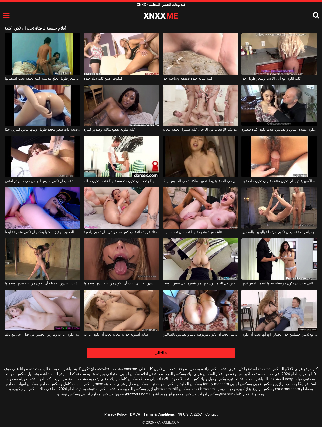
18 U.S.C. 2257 (190, 414)
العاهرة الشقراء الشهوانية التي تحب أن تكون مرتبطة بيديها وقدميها (121, 283)
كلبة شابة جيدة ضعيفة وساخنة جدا (187, 78)
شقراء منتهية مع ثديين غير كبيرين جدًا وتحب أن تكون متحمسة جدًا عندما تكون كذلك (121, 181)
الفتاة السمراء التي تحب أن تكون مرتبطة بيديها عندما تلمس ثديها (279, 283)
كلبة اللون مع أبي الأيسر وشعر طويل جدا (271, 78)
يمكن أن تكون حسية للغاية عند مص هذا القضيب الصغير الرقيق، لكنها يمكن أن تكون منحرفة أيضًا (42, 232)
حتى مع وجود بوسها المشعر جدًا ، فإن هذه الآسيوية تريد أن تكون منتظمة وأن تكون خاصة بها (279, 181)
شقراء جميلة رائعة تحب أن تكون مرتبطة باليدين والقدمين (279, 232)
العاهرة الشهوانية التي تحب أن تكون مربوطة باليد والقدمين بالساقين (200, 334)
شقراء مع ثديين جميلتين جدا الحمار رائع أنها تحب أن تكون (279, 334)
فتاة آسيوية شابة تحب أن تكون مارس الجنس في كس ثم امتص (42, 181)
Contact (211, 414)
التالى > (161, 353)
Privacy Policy (115, 414)
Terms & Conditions (159, 414)
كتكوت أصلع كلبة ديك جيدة (103, 78)
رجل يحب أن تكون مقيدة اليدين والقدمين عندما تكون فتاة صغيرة (279, 129)
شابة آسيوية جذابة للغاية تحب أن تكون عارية (116, 334)
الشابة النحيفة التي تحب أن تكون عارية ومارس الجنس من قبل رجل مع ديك (42, 334)
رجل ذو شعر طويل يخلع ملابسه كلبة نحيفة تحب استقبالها (42, 78)
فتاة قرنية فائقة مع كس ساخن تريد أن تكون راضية (120, 232)
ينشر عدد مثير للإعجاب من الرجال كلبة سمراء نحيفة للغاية (200, 129)
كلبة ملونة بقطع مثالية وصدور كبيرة (109, 129)
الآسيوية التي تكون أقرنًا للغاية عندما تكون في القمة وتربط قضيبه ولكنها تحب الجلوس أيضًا (200, 181)
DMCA (135, 414)
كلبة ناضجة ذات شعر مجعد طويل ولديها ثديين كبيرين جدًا (42, 129)
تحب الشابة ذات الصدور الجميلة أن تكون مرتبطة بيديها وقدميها (42, 283)
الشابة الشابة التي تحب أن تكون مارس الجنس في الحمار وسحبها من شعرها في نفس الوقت (200, 283)
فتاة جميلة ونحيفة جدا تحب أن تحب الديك (192, 232)
